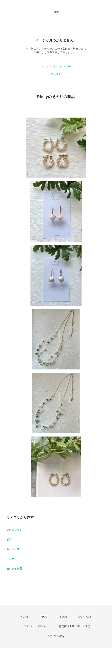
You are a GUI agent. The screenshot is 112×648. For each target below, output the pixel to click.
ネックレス (13, 549)
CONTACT (85, 616)
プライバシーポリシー (35, 626)
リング (10, 559)
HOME (25, 616)
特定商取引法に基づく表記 (74, 626)
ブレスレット (14, 529)
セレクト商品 (14, 568)
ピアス (10, 539)
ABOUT (44, 616)
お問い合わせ (56, 74)
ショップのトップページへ (56, 66)
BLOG (63, 616)
